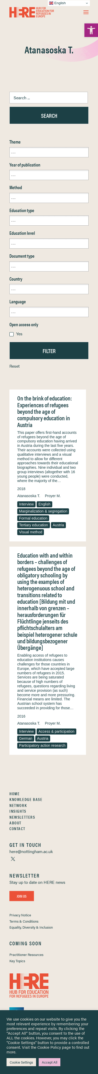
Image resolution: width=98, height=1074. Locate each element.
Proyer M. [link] (53, 496)
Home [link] (14, 794)
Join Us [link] (22, 896)
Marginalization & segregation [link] (43, 511)
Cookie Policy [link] (49, 1047)
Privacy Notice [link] (20, 914)
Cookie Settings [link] (21, 1062)
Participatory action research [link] (42, 745)
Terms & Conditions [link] (23, 921)
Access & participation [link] (56, 731)
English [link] (44, 504)
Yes (19, 334)
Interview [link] (26, 504)
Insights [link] (17, 811)
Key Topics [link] (17, 960)
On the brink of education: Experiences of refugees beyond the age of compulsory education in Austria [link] (44, 411)
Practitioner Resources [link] (26, 954)
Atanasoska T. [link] (28, 496)
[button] (86, 12)
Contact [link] (17, 828)
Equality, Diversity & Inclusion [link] (31, 927)
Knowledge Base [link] (25, 799)
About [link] (15, 823)
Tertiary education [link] (33, 525)
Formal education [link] (33, 518)
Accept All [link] (49, 1062)
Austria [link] (58, 525)
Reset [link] (14, 366)
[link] (91, 30)
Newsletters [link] (22, 817)
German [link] (25, 738)
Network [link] (18, 805)
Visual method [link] (30, 532)
